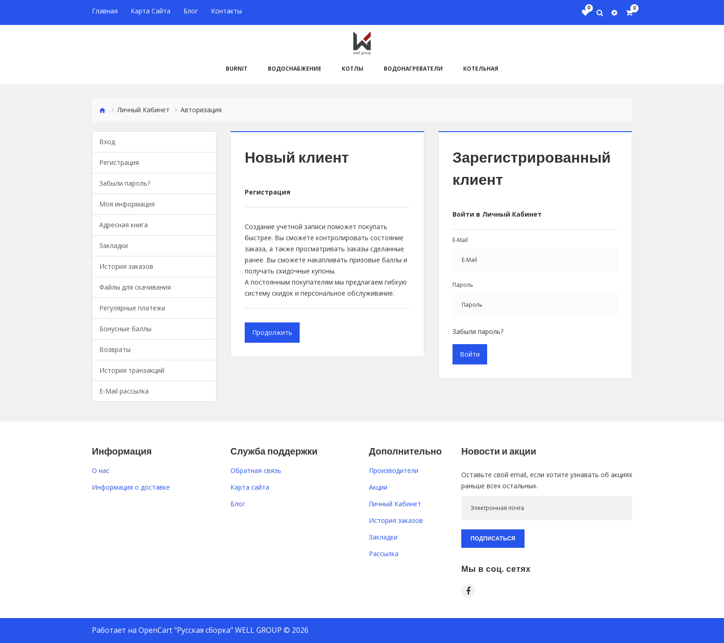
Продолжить (272, 332)
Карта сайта (249, 486)
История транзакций (131, 369)
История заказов (126, 265)
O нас (100, 470)
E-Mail (460, 239)
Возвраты (115, 349)
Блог (237, 503)
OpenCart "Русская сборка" (186, 630)
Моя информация (127, 203)
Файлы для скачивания (135, 286)
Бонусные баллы (125, 328)
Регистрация (119, 162)
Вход (107, 141)
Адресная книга (123, 224)
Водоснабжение (294, 68)
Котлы (352, 68)
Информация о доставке (131, 486)
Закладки (113, 245)
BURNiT (236, 68)
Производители (393, 470)
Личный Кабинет (143, 109)
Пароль (462, 284)
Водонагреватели (413, 68)
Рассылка (383, 553)
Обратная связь (255, 470)
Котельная (480, 68)
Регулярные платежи (132, 307)
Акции (378, 486)
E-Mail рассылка (124, 390)
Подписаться (493, 538)
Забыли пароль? (124, 182)
